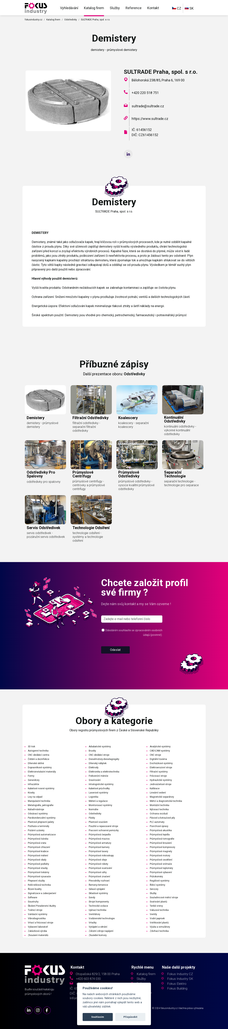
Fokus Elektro (176, 983)
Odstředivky (70, 19)
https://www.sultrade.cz (150, 119)
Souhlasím (97, 1016)
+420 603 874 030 (88, 978)
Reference (134, 8)
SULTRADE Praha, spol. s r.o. (95, 19)
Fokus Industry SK (180, 978)
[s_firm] (132, 633)
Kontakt (153, 8)
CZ (176, 8)
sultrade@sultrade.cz (148, 106)
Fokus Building (177, 988)
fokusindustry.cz (33, 19)
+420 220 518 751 (145, 93)
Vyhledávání (69, 8)
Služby (115, 8)
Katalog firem (94, 8)
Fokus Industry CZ (180, 974)
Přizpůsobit (130, 1016)
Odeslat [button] (115, 664)
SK (189, 8)
